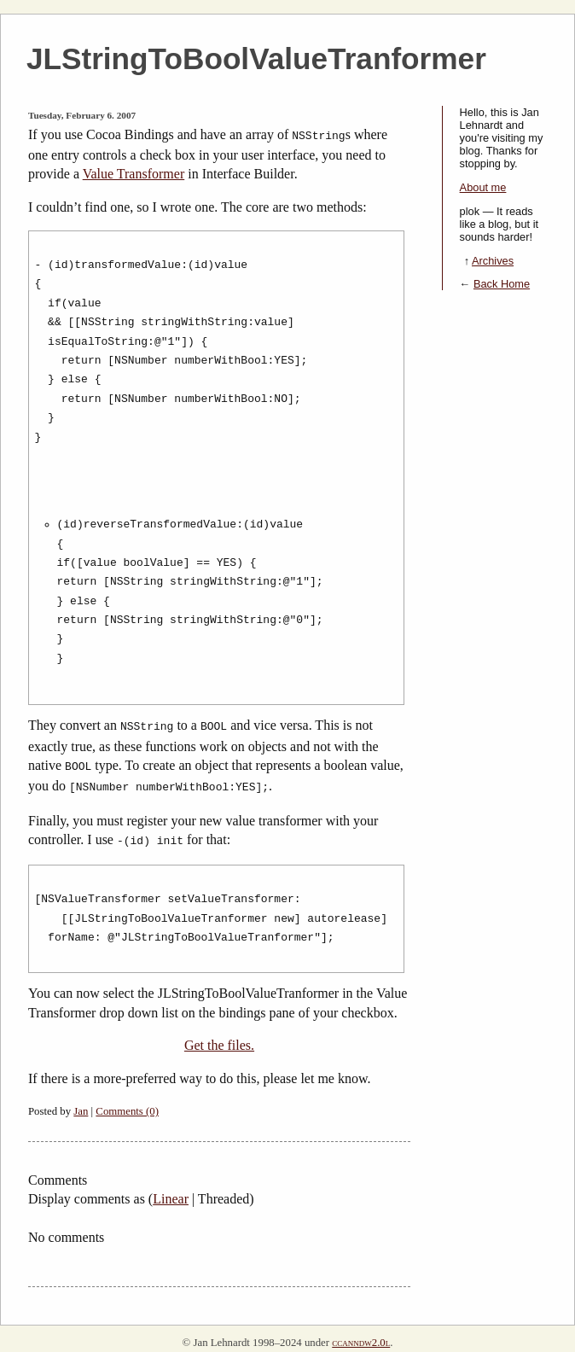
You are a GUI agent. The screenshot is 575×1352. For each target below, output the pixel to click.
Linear (171, 1190)
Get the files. (219, 1036)
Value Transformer (134, 172)
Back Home (501, 283)
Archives (493, 260)
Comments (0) (127, 1103)
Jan (80, 1103)
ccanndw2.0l (361, 1334)
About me (483, 187)
